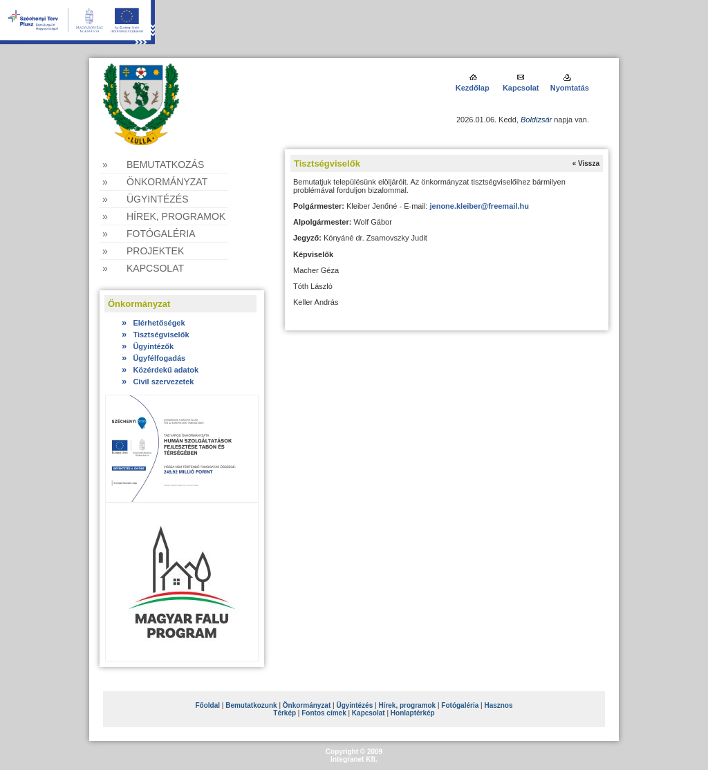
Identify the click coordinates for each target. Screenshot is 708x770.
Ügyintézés (354, 705)
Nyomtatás (569, 88)
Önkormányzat (306, 705)
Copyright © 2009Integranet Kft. (354, 755)
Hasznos (498, 705)
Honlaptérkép (413, 713)
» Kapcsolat (143, 268)
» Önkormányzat (154, 181)
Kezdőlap (474, 88)
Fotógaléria (459, 705)
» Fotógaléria (149, 233)
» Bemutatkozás (153, 164)
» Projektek (143, 250)
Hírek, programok (407, 705)
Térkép (284, 713)
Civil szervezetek (158, 381)
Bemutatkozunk (251, 705)
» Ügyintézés (145, 199)
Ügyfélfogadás (153, 358)
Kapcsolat (521, 88)
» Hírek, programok (163, 216)
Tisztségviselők (155, 334)
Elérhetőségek (153, 323)
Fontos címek (323, 713)
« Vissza (585, 163)
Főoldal (207, 705)
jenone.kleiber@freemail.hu (478, 206)
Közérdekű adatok (160, 370)
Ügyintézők (148, 346)
